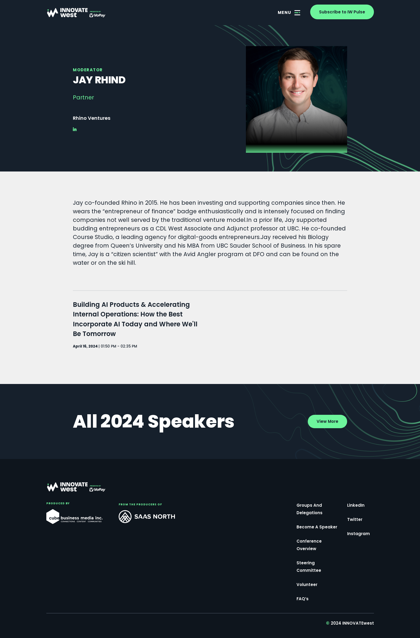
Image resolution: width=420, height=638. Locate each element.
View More (327, 421)
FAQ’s (303, 599)
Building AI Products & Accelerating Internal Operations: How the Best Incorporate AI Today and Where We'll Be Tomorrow (135, 319)
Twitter (354, 519)
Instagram (358, 533)
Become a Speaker (317, 527)
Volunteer (307, 584)
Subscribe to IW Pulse (342, 12)
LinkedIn (356, 505)
